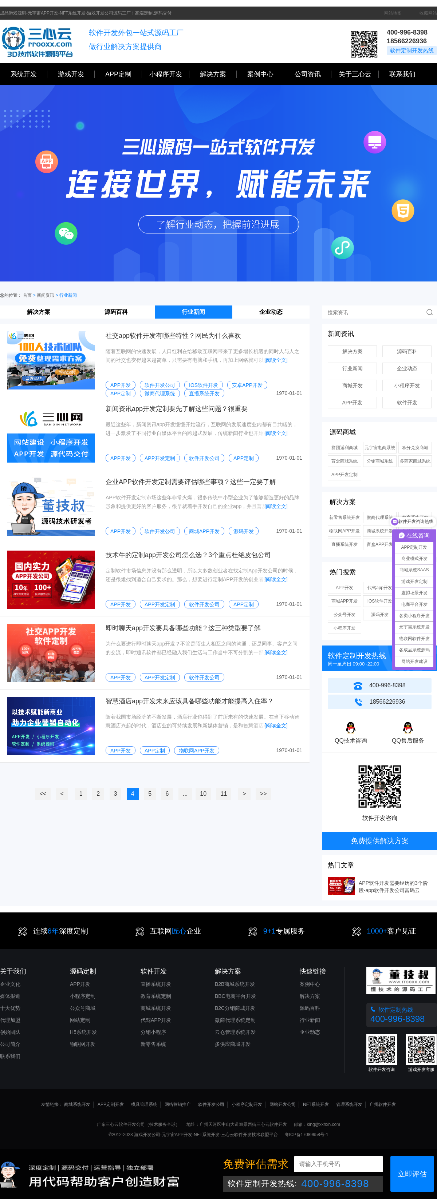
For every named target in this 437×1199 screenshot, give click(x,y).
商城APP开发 (344, 601)
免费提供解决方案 (380, 841)
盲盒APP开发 (380, 544)
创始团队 (10, 1032)
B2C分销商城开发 (235, 1008)
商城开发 (352, 385)
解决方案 (38, 312)
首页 (27, 295)
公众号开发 (344, 614)
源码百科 (116, 312)
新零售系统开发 (344, 517)
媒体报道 (10, 996)
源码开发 (380, 614)
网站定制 (80, 1020)
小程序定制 (82, 996)
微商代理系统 (380, 517)
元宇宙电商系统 (380, 447)
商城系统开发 (380, 530)
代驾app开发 (379, 587)
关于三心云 (359, 74)
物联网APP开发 (344, 530)
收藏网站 (428, 13)
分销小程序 (153, 1032)
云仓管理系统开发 (235, 1032)
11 (224, 794)
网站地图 (393, 13)
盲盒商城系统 (344, 461)
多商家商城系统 (415, 461)
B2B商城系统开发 (235, 984)
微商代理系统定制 (235, 1020)
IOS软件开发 (380, 601)
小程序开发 (169, 74)
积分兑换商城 (415, 447)
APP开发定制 (344, 474)
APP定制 (123, 74)
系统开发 (29, 74)
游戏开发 (76, 74)
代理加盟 (10, 1020)
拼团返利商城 (344, 447)
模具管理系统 (144, 1104)
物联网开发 (82, 1044)
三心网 (37, 41)
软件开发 (407, 402)
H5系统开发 (83, 1032)
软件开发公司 (211, 1104)
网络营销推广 (178, 1104)
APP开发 (352, 402)
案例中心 (265, 74)
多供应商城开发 (233, 1044)
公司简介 (10, 1044)
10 (203, 794)
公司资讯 (313, 74)
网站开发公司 (282, 1104)
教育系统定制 (156, 996)
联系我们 (407, 74)
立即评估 (412, 1174)
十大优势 (10, 1008)
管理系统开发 (349, 1104)
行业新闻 (193, 312)
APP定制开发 (111, 1104)
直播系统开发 (344, 544)
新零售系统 (153, 1044)
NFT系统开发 (316, 1104)
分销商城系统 (380, 461)
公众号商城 (82, 1008)
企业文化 (10, 984)
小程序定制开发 (247, 1104)
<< (42, 794)
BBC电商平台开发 (235, 996)
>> (263, 794)
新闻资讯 (45, 295)
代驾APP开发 (156, 1020)
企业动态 (271, 312)
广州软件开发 (383, 1104)
